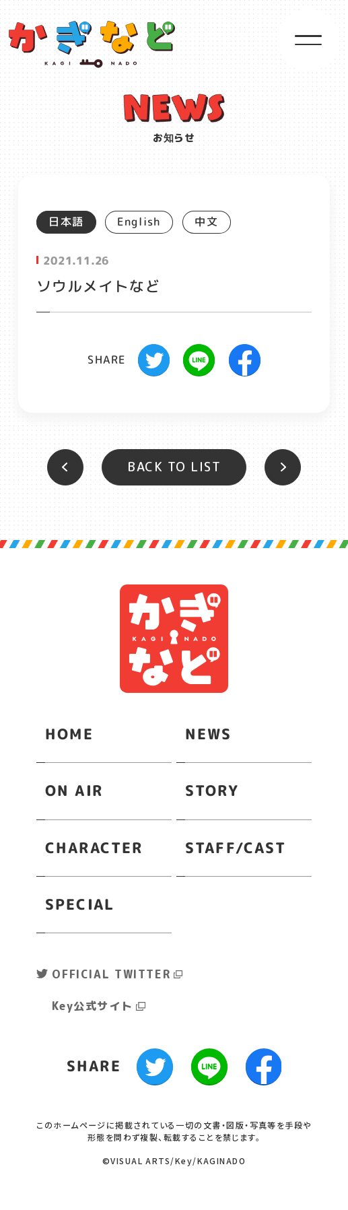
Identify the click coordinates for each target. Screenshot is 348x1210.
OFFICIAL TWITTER (111, 974)
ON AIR (74, 790)
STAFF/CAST (236, 847)
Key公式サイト (92, 1006)
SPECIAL (80, 904)
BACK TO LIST (174, 466)
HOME (69, 734)
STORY (211, 790)
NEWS (208, 734)
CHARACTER (94, 847)
